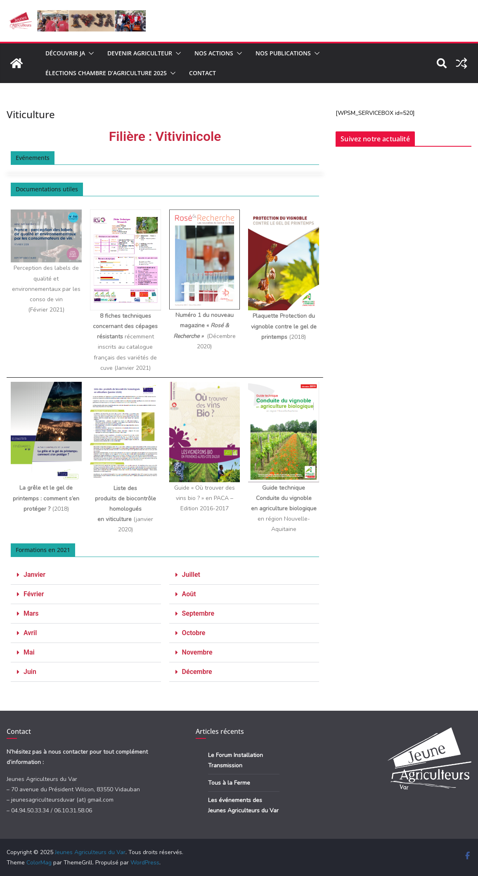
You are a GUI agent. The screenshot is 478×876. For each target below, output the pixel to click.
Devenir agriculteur (139, 53)
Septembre (198, 613)
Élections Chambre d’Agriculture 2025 (106, 73)
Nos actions (213, 53)
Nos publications (283, 53)
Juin (30, 672)
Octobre (194, 633)
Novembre (197, 652)
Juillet (191, 574)
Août (189, 594)
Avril (30, 633)
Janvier (34, 574)
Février (34, 594)
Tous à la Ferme (229, 783)
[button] (89, 53)
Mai (29, 652)
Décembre (197, 672)
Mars (31, 613)
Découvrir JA (65, 53)
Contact (202, 73)
